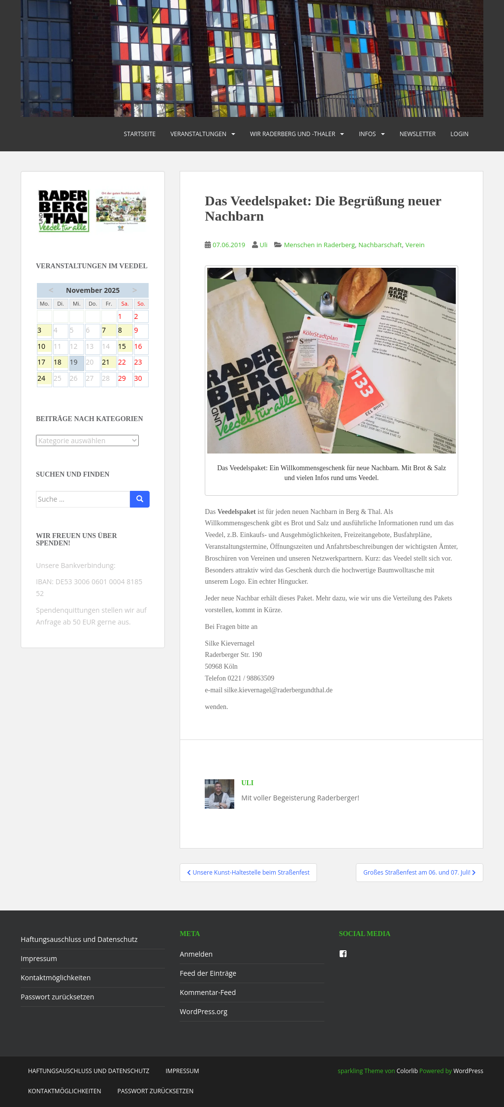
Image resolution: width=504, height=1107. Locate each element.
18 (61, 362)
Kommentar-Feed (208, 992)
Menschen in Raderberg (319, 244)
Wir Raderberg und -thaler (292, 134)
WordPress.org (203, 1011)
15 (125, 346)
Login (459, 134)
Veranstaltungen (198, 134)
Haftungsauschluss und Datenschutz (79, 939)
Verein (415, 244)
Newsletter (418, 134)
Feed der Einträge (208, 973)
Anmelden (196, 954)
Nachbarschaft (380, 244)
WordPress (468, 1071)
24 (44, 378)
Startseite (140, 134)
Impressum (39, 958)
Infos (367, 134)
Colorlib (407, 1071)
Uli (264, 244)
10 (44, 346)
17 (44, 362)
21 (109, 362)
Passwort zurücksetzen (57, 996)
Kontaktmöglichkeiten (56, 977)
